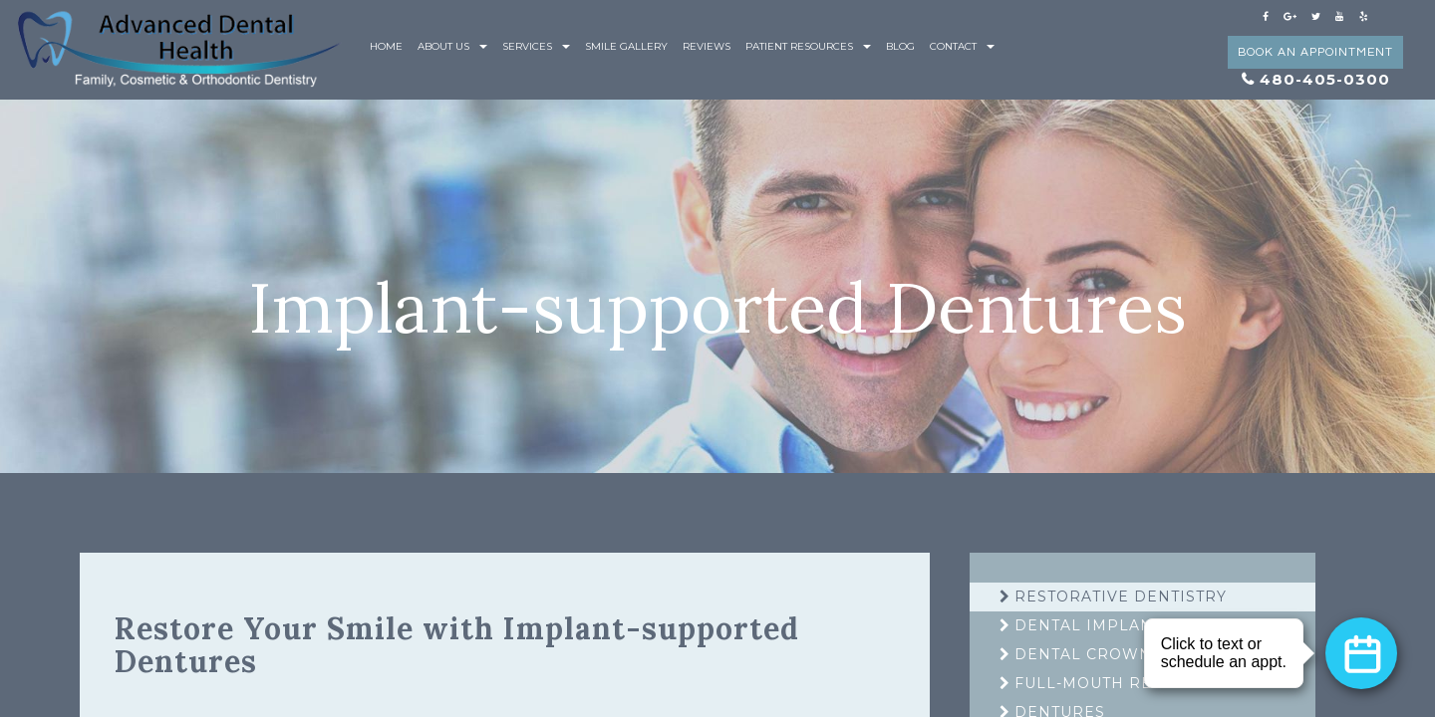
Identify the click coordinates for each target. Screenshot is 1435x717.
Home (386, 46)
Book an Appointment (1315, 52)
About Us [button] (452, 46)
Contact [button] (962, 46)
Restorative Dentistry (1120, 596)
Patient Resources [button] (808, 46)
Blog (900, 46)
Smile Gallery (626, 46)
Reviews (706, 46)
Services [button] (536, 46)
